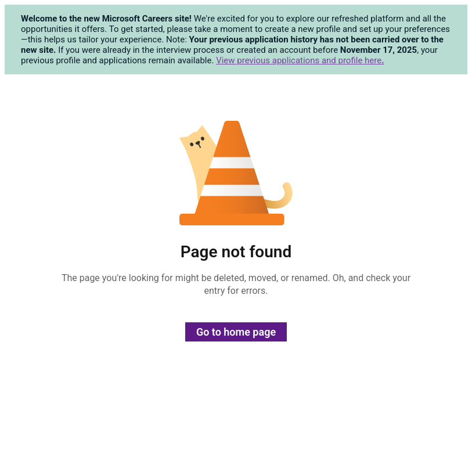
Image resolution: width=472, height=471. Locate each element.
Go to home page (236, 332)
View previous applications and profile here (300, 60)
